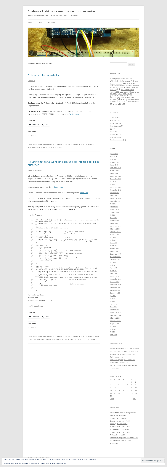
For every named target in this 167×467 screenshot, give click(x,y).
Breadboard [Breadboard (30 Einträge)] (129, 83)
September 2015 (115, 293)
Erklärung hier (57, 187)
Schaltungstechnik (116, 140)
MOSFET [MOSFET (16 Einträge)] (113, 93)
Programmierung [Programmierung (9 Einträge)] (124, 97)
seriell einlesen (59, 339)
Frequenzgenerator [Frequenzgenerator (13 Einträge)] (117, 87)
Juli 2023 (113, 182)
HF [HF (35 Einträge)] (118, 89)
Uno (60, 147)
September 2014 (115, 321)
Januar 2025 (114, 165)
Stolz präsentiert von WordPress (38, 457)
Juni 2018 (113, 240)
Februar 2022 (114, 193)
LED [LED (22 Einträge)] (121, 91)
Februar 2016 (114, 282)
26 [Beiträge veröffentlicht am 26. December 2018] (119, 393)
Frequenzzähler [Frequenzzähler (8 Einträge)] (130, 87)
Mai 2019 (113, 215)
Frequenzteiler (46, 147)
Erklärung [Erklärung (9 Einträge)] (136, 86)
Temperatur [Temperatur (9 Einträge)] (135, 101)
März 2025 (113, 159)
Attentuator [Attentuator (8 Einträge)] (126, 81)
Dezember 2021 (115, 198)
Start (30, 22)
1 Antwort (31, 81)
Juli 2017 (113, 262)
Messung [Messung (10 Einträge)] (132, 92)
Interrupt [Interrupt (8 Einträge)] (113, 92)
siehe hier (84, 193)
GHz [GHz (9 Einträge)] (137, 87)
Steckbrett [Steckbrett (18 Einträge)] (121, 101)
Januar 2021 (114, 207)
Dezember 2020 (115, 209)
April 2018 (113, 243)
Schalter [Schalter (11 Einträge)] (113, 99)
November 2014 (115, 315)
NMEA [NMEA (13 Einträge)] (120, 94)
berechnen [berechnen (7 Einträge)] (119, 84)
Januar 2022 (114, 195)
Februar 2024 (114, 170)
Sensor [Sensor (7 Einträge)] (130, 99)
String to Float (79, 339)
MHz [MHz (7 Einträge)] (137, 92)
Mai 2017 (113, 265)
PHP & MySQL (115, 137)
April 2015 (113, 304)
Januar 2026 (114, 154)
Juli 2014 (113, 326)
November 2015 (115, 287)
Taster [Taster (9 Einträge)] (129, 101)
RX (35, 339)
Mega (56, 147)
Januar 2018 (114, 251)
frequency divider (34, 147)
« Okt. (112, 399)
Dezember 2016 (115, 276)
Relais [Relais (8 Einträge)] (132, 97)
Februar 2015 (114, 310)
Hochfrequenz (115, 126)
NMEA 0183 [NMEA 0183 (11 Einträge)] (114, 95)
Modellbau (114, 134)
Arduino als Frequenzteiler (43, 75)
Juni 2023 (113, 184)
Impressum (52, 22)
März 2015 (113, 307)
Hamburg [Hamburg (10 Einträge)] (113, 90)
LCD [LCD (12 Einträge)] (117, 92)
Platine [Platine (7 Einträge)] (129, 95)
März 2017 (113, 271)
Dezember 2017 (115, 254)
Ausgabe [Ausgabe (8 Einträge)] (112, 84)
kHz (52, 147)
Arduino (65, 144)
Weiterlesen (75, 114)
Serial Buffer (41, 339)
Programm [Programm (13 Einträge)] (114, 97)
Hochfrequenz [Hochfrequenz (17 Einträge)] (127, 89)
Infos (112, 131)
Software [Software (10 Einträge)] (113, 101)
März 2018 (113, 246)
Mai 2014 (113, 332)
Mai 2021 (113, 204)
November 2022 (115, 190)
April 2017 (113, 268)
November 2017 (115, 257)
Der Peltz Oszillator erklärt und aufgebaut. (124, 365)
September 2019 (115, 212)
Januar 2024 (114, 173)
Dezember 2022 (115, 187)
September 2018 (115, 232)
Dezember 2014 (115, 312)
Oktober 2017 (115, 259)
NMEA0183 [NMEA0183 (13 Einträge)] (127, 94)
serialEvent (49, 339)
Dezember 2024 (115, 168)
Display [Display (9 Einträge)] (112, 86)
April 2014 (113, 335)
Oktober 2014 (115, 318)
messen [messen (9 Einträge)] (126, 92)
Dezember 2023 (115, 176)
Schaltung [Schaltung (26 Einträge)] (122, 99)
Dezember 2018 (115, 226)
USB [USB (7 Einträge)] (116, 104)
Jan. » (134, 399)
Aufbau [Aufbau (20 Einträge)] (134, 81)
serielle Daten (69, 339)
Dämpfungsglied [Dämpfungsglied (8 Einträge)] (120, 85)
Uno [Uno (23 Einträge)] (112, 103)
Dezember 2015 (115, 285)
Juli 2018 (113, 237)
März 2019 (113, 218)
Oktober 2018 (115, 229)
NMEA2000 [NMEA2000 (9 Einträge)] (123, 95)
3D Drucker (114, 118)
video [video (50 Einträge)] (121, 104)
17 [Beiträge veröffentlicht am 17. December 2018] (111, 390)
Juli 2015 (113, 296)
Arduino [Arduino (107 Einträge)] (116, 80)
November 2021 (115, 201)
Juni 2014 (113, 329)
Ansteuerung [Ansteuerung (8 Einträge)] (128, 78)
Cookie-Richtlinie (61, 463)
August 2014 (114, 324)
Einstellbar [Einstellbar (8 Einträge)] (129, 85)
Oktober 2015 (115, 290)
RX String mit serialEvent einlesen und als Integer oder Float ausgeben (63, 163)
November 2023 (115, 179)
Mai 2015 (113, 301)
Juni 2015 (113, 298)
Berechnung (114, 123)
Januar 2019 (114, 223)
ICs (111, 129)
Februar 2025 (114, 162)
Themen (39, 22)
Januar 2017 (114, 273)
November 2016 (115, 279)
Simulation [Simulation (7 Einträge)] (135, 99)
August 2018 (114, 234)
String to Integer (90, 339)
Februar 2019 (114, 221)
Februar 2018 (114, 248)
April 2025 (113, 157)
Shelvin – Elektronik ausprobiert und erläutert (62, 11)
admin (112, 418)
